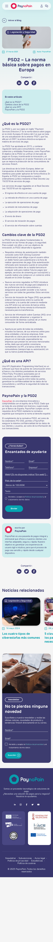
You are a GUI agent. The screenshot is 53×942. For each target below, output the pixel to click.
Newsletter (10, 858)
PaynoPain (7, 401)
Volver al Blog (11, 20)
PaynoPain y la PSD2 (15, 110)
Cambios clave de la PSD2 (17, 105)
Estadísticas (37, 861)
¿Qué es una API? (13, 107)
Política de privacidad (34, 497)
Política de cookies (26, 863)
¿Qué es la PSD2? (13, 102)
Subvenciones (25, 858)
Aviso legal (40, 858)
